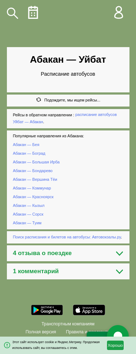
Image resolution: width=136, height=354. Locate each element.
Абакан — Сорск (28, 214)
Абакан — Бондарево (33, 170)
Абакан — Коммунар (32, 188)
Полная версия (40, 331)
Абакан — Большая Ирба (36, 162)
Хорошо (115, 345)
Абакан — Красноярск (33, 197)
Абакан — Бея (26, 144)
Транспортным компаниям (67, 323)
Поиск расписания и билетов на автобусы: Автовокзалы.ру (67, 237)
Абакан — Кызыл (28, 205)
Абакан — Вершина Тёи (35, 179)
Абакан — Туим (27, 223)
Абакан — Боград (29, 153)
